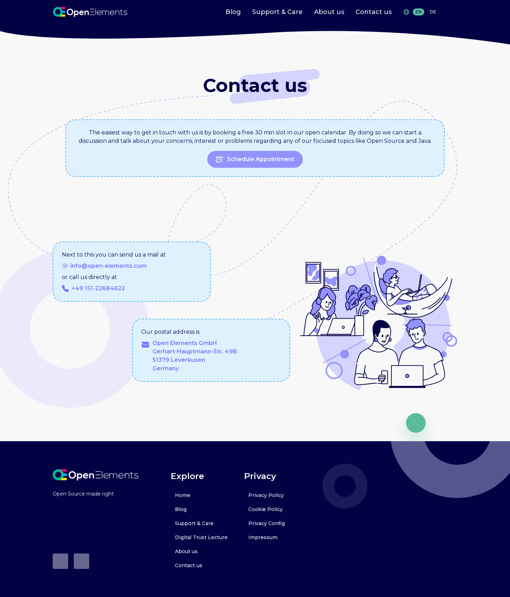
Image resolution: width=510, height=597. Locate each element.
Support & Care (277, 12)
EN (418, 11)
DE (433, 11)
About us (329, 12)
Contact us (373, 12)
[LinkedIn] (81, 561)
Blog (233, 12)
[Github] (60, 561)
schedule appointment (255, 159)
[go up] (416, 423)
